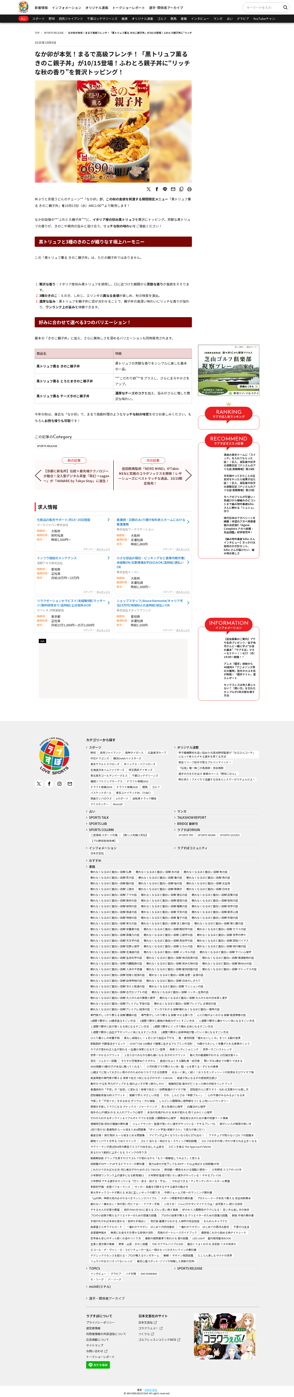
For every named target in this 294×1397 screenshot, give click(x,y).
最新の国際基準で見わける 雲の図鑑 (166, 1238)
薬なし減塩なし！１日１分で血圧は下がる (149, 1038)
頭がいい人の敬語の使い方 (235, 1124)
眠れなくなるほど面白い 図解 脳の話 (112, 883)
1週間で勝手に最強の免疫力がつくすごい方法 (167, 1021)
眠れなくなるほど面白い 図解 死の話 (112, 877)
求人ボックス (103, 549)
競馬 (173, 18)
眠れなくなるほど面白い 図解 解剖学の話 (168, 929)
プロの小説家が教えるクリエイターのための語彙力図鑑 (123, 1215)
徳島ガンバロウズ (101, 798)
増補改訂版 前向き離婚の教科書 (109, 1124)
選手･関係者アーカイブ (166, 7)
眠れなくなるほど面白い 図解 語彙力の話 (114, 935)
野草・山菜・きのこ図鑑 (133, 1244)
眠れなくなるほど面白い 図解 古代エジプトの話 (118, 992)
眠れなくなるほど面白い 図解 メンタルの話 (169, 952)
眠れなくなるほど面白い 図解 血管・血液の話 (176, 975)
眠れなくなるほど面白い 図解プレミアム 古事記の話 (185, 1003)
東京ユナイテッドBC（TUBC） (134, 793)
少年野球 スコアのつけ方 (227, 1169)
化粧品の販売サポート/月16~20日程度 (63, 519)
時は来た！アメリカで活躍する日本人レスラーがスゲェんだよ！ (216, 779)
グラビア (243, 18)
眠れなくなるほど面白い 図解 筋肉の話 (113, 900)
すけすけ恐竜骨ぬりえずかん (138, 1061)
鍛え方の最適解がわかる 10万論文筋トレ (214, 1055)
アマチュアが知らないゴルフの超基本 (231, 1135)
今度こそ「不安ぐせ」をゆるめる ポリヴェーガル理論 (122, 1101)
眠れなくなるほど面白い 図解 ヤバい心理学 (225, 952)
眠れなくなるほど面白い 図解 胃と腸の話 (218, 923)
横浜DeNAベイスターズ (127, 758)
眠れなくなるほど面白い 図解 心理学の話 (168, 935)
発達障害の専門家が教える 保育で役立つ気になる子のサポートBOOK (131, 1078)
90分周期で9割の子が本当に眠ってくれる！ (116, 1066)
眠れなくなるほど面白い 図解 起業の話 (215, 895)
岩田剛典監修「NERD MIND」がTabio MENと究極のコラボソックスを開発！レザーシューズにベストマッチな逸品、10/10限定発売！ (150, 476)
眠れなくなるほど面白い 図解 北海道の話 (114, 952)
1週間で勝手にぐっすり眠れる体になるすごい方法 (183, 1026)
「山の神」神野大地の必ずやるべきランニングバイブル (123, 1198)
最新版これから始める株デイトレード (223, 1232)
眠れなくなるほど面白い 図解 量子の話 (164, 918)
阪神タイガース (134, 753)
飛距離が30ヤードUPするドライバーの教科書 (117, 1164)
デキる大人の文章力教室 (105, 1210)
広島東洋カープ (157, 753)
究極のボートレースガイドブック (177, 1232)
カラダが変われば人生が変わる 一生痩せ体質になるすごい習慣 (127, 1049)
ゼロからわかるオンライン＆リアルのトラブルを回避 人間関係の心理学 (133, 1118)
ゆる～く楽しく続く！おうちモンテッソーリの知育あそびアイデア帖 (213, 1072)
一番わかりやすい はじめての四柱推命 (150, 1227)
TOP (37, 32)
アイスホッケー (99, 804)
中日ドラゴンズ (99, 758)
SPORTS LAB (98, 823)
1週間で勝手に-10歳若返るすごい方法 (113, 1021)
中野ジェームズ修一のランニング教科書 (188, 1192)
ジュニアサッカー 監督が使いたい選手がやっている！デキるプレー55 (174, 1124)
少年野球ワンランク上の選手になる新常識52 (117, 1175)
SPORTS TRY (185, 835)
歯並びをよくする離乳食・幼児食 (180, 1061)
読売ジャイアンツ (71, 18)
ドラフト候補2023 (137, 781)
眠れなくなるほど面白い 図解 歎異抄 (160, 889)
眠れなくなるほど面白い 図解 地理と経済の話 (117, 975)
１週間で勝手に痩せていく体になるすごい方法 (226, 1021)
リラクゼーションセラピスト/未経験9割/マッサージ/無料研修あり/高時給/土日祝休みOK (71, 602)
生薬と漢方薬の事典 (102, 1244)
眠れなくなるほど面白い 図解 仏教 (110, 872)
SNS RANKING (148, 1274)
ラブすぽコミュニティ (192, 848)
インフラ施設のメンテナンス (57, 558)
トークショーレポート (128, 7)
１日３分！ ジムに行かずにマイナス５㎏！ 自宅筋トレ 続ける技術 (203, 1204)
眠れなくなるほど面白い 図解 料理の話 (215, 918)
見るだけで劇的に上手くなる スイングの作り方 (118, 1152)
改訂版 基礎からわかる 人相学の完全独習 (174, 1221)
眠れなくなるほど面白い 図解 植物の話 (113, 906)
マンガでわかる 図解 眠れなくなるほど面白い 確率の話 (187, 1009)
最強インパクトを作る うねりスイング (113, 1141)
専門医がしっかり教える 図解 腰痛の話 (113, 1015)
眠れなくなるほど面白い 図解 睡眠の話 (164, 906)
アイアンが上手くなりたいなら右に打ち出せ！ (176, 1135)
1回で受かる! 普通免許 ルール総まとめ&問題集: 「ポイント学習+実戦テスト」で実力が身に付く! (147, 1129)
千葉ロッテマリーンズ (102, 18)
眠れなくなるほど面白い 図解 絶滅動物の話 (228, 958)
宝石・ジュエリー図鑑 (103, 1061)
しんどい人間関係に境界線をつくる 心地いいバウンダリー (194, 1101)
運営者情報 (93, 1328)
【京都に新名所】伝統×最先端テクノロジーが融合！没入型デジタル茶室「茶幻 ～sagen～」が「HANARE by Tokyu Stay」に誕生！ (76, 476)
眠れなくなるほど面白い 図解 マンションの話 (176, 986)
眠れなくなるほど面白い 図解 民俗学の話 (168, 940)
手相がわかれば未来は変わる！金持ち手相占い (118, 1221)
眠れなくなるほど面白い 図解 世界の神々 (221, 935)
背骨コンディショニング (183, 1049)
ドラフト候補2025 (127, 787)
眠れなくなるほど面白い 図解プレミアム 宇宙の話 (120, 1003)
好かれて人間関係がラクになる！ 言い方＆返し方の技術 (215, 1210)
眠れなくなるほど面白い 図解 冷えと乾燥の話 (117, 986)
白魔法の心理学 (196, 1106)
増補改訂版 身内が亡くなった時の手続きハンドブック (200, 1084)
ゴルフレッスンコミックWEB (157, 1339)
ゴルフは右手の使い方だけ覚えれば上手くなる (229, 1141)
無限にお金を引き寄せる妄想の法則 (132, 1232)
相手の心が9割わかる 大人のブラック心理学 (116, 1112)
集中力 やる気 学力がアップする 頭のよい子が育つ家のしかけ (127, 1084)
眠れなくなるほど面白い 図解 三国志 (112, 889)
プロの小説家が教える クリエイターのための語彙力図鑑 (194, 1215)
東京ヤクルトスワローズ (104, 764)
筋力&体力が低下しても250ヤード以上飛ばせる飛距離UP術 (184, 1164)
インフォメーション (66, 7)
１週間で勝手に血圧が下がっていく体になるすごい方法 (123, 1032)
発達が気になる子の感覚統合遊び (197, 1078)
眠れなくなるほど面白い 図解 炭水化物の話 (172, 963)
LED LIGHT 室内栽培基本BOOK (212, 1238)
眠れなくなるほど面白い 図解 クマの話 (113, 895)
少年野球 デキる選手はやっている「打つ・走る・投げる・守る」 (129, 1181)
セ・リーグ (97, 1279)
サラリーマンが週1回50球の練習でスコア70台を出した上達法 (127, 1147)
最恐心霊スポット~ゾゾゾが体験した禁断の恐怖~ (166, 1261)
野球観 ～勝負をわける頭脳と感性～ (185, 1169)
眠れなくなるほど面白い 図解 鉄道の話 (113, 912)
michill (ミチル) (100, 1286)
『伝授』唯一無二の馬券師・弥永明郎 (201, 768)
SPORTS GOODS (230, 835)
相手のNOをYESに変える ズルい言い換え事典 (151, 1210)
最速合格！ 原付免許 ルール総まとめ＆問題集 (117, 1135)
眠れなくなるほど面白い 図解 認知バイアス (223, 940)
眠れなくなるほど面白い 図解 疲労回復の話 (172, 969)
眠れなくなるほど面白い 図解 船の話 (160, 883)
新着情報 (41, 7)
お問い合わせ (94, 1351)
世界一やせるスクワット (105, 1055)
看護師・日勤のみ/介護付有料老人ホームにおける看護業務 (151, 521)
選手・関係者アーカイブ (107, 1298)
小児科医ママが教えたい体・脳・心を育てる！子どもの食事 (182, 1066)
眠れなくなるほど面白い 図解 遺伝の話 (164, 895)
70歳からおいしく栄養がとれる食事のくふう (223, 1044)
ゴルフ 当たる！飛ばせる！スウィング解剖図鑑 (168, 1141)
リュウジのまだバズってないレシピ (111, 1261)
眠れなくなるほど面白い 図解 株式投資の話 (172, 958)
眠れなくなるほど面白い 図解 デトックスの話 (229, 969)
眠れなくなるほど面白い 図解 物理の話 (113, 918)
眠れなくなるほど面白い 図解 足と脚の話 (165, 923)
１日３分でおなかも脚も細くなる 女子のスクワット (155, 1055)
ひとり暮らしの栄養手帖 (105, 1038)
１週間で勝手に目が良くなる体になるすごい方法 (119, 1026)
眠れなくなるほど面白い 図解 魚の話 (205, 872)
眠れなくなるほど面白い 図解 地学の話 (215, 906)
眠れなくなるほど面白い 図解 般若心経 (215, 912)
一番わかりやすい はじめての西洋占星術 (204, 1227)
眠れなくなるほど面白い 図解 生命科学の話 (116, 958)
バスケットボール (101, 793)
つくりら (144, 1334)
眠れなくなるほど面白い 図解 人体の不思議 (116, 969)
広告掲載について (97, 1339)
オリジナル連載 (96, 7)
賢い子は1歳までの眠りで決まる (223, 1061)
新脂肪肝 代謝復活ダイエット (108, 1044)
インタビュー (200, 18)
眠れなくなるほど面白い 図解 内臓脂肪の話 (116, 963)
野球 (52, 18)
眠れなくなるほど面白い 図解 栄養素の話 (114, 929)
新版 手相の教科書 (243, 1215)
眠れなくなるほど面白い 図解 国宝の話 (164, 900)
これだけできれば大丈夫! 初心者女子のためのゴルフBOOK (125, 1169)
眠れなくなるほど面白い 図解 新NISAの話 (227, 963)
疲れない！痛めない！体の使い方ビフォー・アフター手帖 (124, 1204)
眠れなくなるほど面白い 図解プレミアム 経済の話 (120, 1009)
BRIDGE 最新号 (187, 823)
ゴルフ (161, 18)
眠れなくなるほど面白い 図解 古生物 (208, 883)
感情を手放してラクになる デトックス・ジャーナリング (123, 1106)
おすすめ (95, 860)
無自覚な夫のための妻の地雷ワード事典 (204, 1118)
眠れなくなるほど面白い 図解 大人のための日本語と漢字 (193, 998)
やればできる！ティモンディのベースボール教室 (201, 1181)
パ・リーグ (114, 1279)
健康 (124, 18)
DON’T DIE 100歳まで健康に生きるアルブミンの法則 (161, 1044)
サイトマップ (94, 1345)
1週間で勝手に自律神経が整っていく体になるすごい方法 (194, 1032)
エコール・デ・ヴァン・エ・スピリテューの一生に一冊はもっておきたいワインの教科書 (143, 1250)
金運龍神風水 (98, 1232)
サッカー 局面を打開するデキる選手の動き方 (161, 1187)
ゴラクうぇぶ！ (148, 1328)
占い (230, 18)
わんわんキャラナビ (216, 1221)
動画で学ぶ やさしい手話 (144, 1095)
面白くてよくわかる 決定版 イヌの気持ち (211, 1244)
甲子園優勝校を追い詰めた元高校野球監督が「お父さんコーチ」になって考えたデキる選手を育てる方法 (216, 754)
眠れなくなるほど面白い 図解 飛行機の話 (221, 946)
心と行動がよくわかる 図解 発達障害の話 (221, 1015)
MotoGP (118, 804)
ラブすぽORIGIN (188, 830)
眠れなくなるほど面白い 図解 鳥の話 (208, 877)
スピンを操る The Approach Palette (189, 1147)
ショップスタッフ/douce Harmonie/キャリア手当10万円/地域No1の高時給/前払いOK (150, 602)
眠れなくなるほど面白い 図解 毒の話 (160, 877)
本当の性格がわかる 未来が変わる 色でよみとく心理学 (179, 1112)
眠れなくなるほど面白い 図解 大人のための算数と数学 (122, 998)
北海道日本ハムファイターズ (107, 770)
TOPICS (94, 1268)
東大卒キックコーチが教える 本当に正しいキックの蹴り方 (125, 1192)
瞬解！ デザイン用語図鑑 (178, 1255)
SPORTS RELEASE (54, 32)
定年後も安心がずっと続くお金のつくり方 (115, 1238)
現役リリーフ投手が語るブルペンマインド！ (204, 762)
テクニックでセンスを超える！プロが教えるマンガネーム (124, 1255)
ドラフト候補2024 (101, 787)
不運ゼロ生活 (241, 1227)
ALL (23, 18)
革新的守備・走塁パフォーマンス (110, 1187)
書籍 (184, 18)
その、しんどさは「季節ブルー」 (183, 1095)
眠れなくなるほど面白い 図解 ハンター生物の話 (180, 992)
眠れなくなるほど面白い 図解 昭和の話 (215, 900)
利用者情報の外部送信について (106, 1334)
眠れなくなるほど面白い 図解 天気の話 (164, 912)
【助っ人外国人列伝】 (135, 835)
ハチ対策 (131, 1274)
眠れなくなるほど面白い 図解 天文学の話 (114, 940)
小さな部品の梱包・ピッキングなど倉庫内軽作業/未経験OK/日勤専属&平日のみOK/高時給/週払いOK (151, 562)
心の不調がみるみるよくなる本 (226, 1095)
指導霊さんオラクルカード (106, 1227)
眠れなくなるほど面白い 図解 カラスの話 (221, 929)
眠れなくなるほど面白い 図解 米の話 (157, 872)
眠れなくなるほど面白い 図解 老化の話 (113, 923)
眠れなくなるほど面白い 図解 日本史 (208, 889)
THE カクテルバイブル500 (167, 1244)
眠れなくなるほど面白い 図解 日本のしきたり (173, 981)
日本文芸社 (97, 853)
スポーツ (38, 18)
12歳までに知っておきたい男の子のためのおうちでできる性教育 (128, 1072)
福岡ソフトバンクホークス (106, 781)
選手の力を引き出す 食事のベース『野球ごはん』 (207, 774)
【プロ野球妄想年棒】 (103, 841)
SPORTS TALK (99, 817)
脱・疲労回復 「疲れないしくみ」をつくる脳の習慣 (210, 1038)
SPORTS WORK (207, 835)
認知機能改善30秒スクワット (107, 1095)
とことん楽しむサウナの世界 (215, 1255)
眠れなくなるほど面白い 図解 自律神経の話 (116, 981)
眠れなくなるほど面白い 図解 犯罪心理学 (114, 946)
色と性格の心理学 (172, 1106)
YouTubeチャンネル (267, 18)
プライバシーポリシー (100, 1322)
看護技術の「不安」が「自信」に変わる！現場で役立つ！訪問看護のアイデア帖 (138, 1089)
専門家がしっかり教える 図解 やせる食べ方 (167, 1015)
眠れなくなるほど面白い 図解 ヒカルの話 (168, 946)
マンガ (218, 18)
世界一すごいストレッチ (217, 1049)
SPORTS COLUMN (101, 830)
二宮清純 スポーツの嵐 (104, 835)
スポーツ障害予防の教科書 (177, 1198)
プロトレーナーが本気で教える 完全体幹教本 (224, 1198)
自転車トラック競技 (144, 798)
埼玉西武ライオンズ (141, 770)
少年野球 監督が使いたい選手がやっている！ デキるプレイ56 (184, 1175)
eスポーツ (122, 798)
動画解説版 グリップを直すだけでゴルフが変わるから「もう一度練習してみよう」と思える (145, 1158)
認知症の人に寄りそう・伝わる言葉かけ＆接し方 (219, 1089)
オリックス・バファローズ (139, 764)
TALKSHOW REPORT (191, 817)
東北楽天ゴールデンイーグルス (109, 775)
